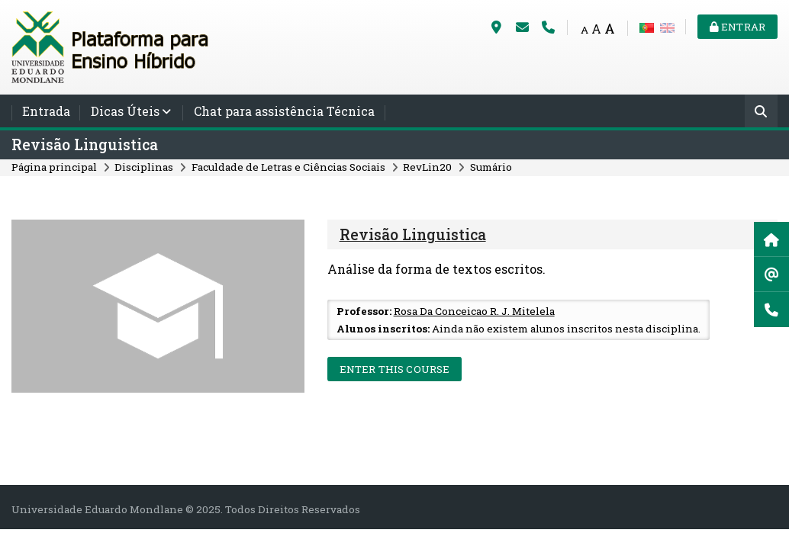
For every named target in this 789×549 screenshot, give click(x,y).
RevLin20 (427, 167)
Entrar (737, 27)
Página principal (54, 167)
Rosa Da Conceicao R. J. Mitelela (474, 311)
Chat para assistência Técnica (284, 111)
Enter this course (395, 369)
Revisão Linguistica (84, 144)
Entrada (46, 111)
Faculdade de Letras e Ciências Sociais (288, 167)
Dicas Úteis (125, 111)
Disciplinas (143, 167)
